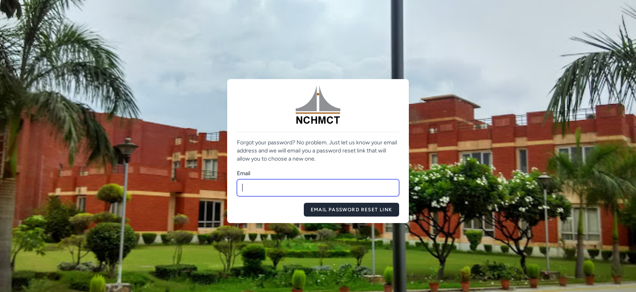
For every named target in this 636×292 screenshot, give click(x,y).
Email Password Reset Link (351, 210)
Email (243, 173)
